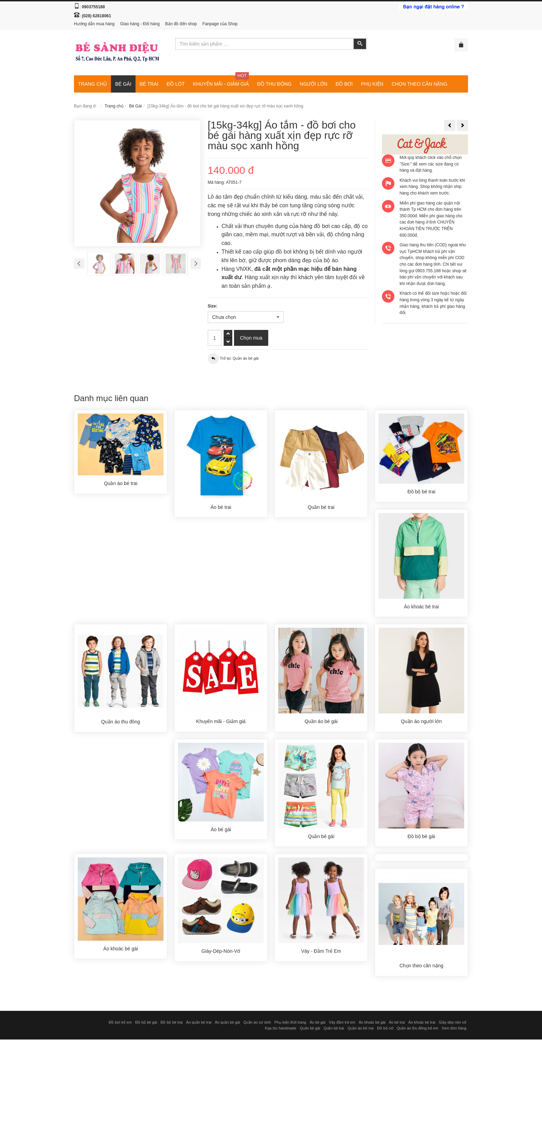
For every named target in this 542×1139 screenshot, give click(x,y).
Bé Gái (135, 106)
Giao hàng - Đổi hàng (139, 23)
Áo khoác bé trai (421, 1024)
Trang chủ (114, 106)
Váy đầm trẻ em (342, 1024)
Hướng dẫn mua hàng (94, 23)
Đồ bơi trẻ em (120, 1024)
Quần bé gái (310, 1030)
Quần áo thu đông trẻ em (417, 1030)
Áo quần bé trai (198, 1024)
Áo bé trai (397, 1024)
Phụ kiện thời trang (290, 1024)
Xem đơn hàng (454, 1030)
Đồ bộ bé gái (146, 1024)
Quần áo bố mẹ (360, 1030)
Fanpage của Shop (220, 23)
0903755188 (93, 6)
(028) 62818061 (96, 15)
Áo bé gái (318, 1024)
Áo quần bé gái (227, 1024)
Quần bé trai (334, 1030)
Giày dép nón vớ (452, 1024)
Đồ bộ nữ (385, 1030)
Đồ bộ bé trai (172, 1024)
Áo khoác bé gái (372, 1024)
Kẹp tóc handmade (281, 1030)
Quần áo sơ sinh (257, 1024)
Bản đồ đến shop (181, 23)
